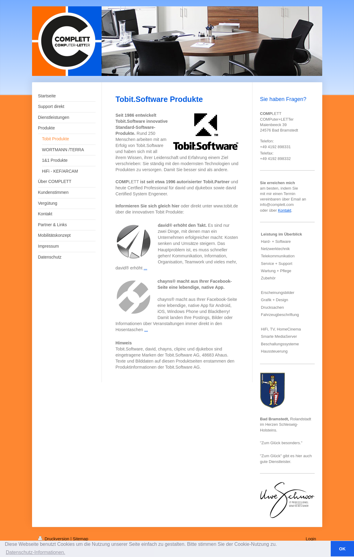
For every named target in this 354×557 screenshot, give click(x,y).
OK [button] (342, 548)
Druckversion (54, 538)
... (145, 267)
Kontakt (284, 210)
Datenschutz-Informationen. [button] (35, 552)
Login (311, 538)
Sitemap (80, 538)
